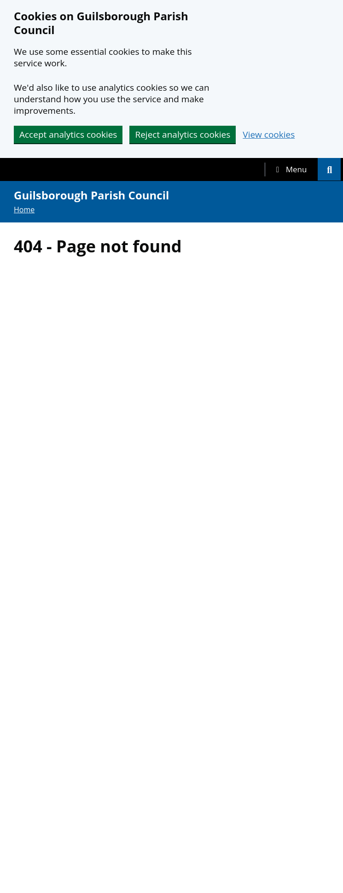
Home (24, 209)
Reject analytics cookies (182, 134)
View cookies (269, 134)
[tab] (291, 169)
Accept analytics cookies (68, 134)
